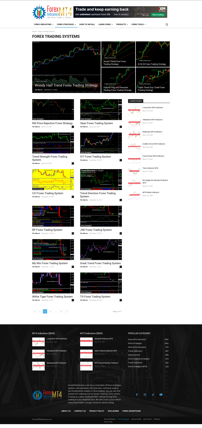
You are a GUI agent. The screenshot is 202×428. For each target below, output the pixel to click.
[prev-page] (34, 311)
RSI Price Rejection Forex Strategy (52, 123)
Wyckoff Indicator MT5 (104, 339)
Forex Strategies (41, 81)
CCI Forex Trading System (47, 193)
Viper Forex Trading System (96, 123)
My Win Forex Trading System (50, 263)
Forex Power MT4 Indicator (153, 156)
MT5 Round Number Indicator (106, 363)
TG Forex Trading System (95, 296)
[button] (167, 24)
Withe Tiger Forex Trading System (52, 296)
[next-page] (67, 311)
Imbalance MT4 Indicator (153, 120)
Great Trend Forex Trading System (100, 263)
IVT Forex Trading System (95, 156)
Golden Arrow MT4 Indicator (154, 144)
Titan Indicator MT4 (150, 168)
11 (61, 311)
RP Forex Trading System (47, 229)
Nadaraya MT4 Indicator (152, 132)
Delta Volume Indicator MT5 (106, 351)
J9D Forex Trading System (96, 229)
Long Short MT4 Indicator (153, 107)
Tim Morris (36, 127)
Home (34, 31)
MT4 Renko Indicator (151, 192)
